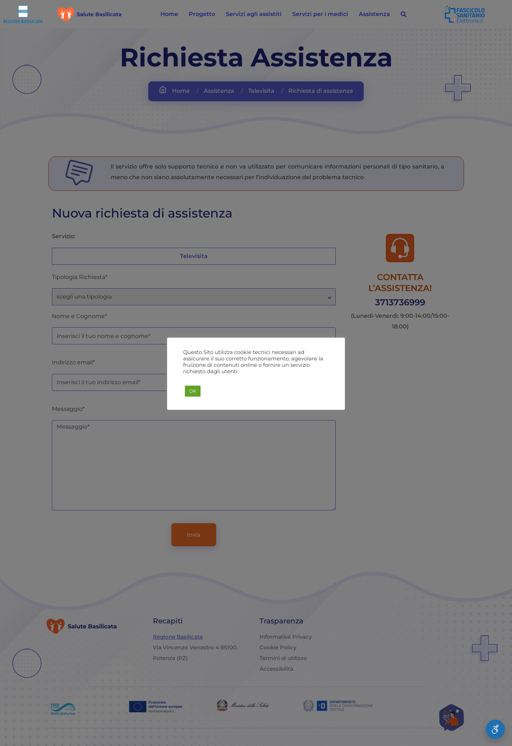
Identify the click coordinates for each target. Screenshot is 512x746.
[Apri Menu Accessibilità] (495, 729)
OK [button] (192, 391)
